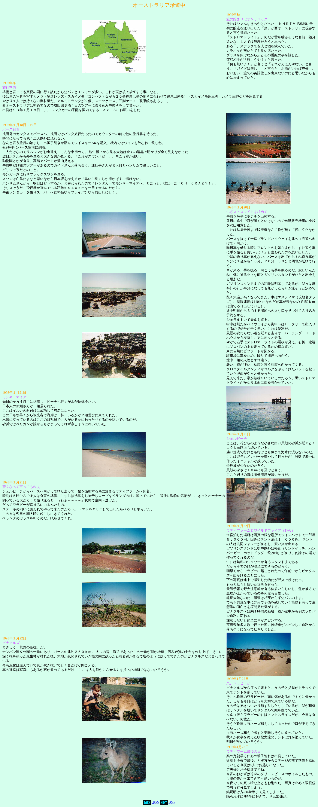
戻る (155, 802)
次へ (172, 802)
